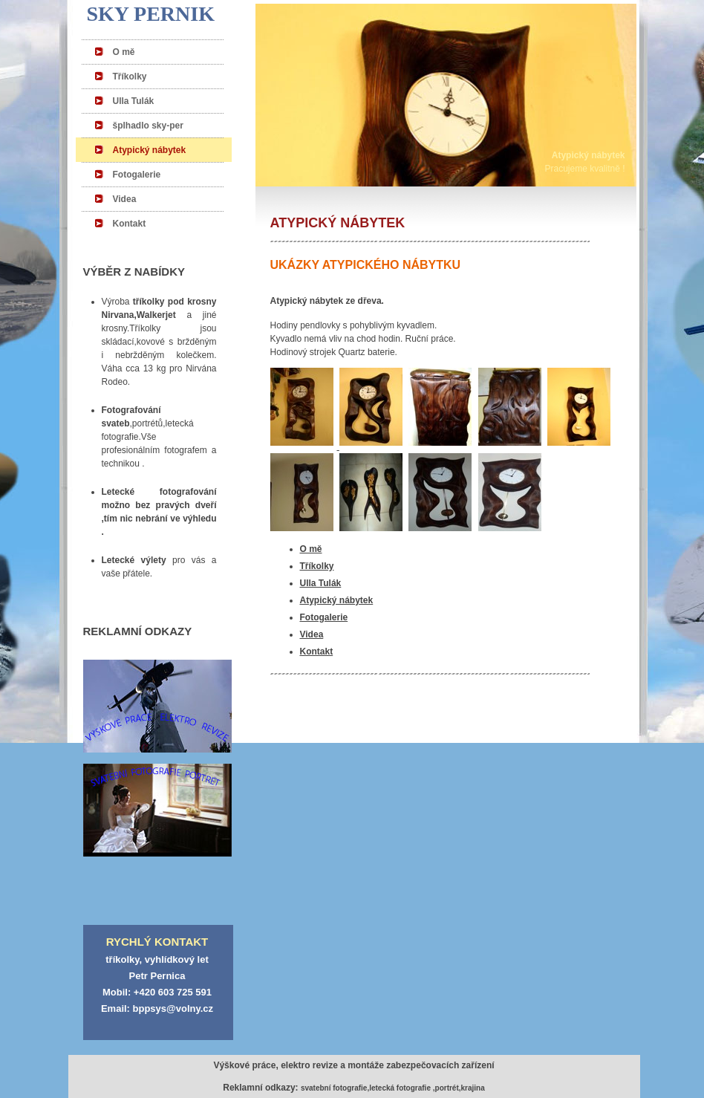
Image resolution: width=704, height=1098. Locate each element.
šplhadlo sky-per (148, 125)
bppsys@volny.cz (173, 1008)
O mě (124, 52)
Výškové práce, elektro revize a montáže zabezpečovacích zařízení (353, 1065)
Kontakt (129, 223)
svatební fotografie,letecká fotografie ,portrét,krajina (393, 1088)
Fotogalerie (137, 174)
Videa (125, 199)
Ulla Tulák (133, 101)
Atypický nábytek (149, 150)
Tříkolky (130, 76)
